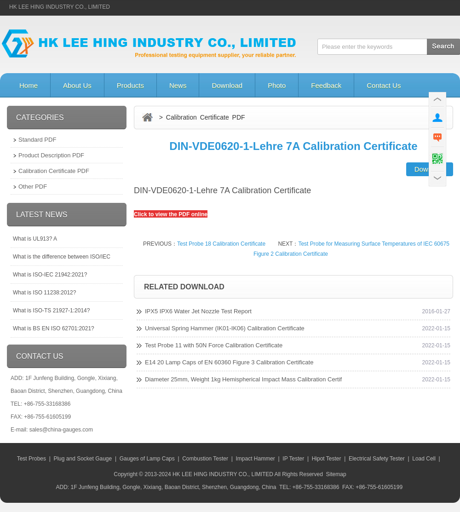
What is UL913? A (35, 239)
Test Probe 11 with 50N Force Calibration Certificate (213, 345)
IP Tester (293, 458)
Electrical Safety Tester (377, 458)
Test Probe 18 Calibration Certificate (221, 244)
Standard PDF (37, 139)
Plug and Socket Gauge (82, 458)
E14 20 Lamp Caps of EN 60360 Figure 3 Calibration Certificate (229, 362)
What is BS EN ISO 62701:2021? (53, 328)
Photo (277, 85)
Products (130, 85)
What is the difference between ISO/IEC (61, 256)
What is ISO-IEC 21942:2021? (50, 274)
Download (227, 85)
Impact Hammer (255, 458)
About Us (77, 85)
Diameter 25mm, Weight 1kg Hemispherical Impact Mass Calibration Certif (243, 379)
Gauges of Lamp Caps (147, 458)
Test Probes (31, 458)
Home (28, 85)
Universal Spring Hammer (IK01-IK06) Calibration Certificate (225, 328)
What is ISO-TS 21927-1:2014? (51, 310)
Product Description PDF (51, 155)
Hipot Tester (326, 458)
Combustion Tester (205, 458)
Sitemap (336, 474)
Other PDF (32, 186)
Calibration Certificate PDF (53, 170)
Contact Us (384, 85)
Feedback (326, 85)
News (178, 85)
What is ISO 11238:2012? (44, 292)
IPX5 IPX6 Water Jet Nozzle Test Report (198, 311)
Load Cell (424, 458)
